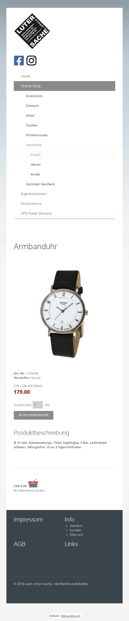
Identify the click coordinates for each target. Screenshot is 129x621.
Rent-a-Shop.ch (70, 615)
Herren (36, 164)
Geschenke (34, 145)
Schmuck (32, 106)
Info (70, 519)
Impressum (28, 519)
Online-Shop (31, 86)
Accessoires (34, 96)
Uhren (30, 115)
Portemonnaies (37, 135)
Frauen (36, 155)
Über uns (76, 534)
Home (25, 76)
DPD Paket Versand (36, 213)
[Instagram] (31, 60)
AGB (19, 543)
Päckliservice (31, 203)
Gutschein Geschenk (40, 184)
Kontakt (75, 530)
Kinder (35, 174)
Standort (76, 526)
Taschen (32, 125)
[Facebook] (19, 60)
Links (71, 543)
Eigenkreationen (34, 194)
